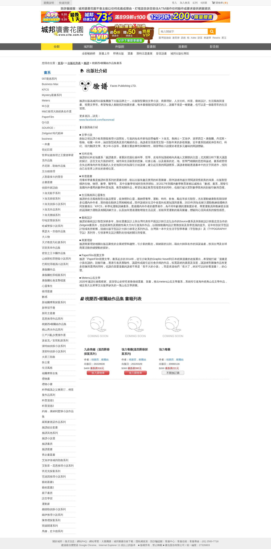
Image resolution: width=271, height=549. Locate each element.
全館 (57, 46)
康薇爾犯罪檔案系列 (54, 274)
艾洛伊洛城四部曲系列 (55, 460)
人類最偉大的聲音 (52, 176)
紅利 (195, 2)
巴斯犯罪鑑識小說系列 (55, 264)
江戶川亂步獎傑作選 (54, 335)
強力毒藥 (164, 349)
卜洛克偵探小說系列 (54, 204)
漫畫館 (182, 46)
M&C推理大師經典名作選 (57, 111)
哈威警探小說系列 (52, 225)
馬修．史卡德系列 (52, 531)
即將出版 (118, 53)
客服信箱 (182, 541)
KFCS (45, 89)
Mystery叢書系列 (52, 95)
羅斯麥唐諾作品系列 (54, 421)
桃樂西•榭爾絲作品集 (54, 324)
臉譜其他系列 (50, 432)
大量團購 (106, 541)
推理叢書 (47, 291)
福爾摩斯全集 (50, 373)
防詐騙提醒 (156, 541)
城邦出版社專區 (180, 53)
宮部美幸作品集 (51, 247)
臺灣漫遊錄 (165, 38)
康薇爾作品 (48, 269)
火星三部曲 (48, 356)
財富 (200, 38)
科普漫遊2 (48, 405)
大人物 (46, 236)
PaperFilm (48, 116)
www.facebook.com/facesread (96, 119)
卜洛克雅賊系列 (51, 214)
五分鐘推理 (48, 171)
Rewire (216, 38)
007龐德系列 (49, 78)
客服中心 (170, 541)
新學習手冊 (48, 307)
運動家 (46, 503)
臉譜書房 (47, 443)
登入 (174, 2)
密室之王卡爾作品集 (54, 253)
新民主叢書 (48, 313)
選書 (130, 53)
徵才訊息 (70, 541)
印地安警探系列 (51, 220)
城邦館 (88, 46)
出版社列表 (74, 63)
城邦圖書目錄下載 (123, 541)
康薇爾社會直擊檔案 (54, 280)
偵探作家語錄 (50, 187)
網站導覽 (94, 541)
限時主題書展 (144, 53)
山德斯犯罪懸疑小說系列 (56, 258)
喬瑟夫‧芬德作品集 (54, 231)
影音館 (214, 46)
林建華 (207, 38)
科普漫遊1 (48, 400)
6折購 (204, 2)
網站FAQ (82, 541)
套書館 (151, 46)
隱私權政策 (142, 541)
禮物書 (46, 378)
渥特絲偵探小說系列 (54, 345)
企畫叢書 (47, 182)
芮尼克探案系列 (51, 471)
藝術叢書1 (48, 482)
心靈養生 (47, 285)
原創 (183, 38)
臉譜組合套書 (50, 427)
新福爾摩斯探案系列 (54, 302)
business (47, 138)
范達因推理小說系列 (54, 476)
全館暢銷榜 (88, 53)
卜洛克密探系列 (51, 198)
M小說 (45, 105)
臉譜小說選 (48, 438)
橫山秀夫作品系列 (52, 329)
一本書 (46, 144)
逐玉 (224, 38)
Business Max (50, 84)
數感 (44, 296)
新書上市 (104, 53)
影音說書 (161, 53)
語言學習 (47, 498)
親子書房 (47, 492)
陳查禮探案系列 (51, 520)
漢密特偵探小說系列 (54, 351)
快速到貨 (64, 2)
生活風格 (47, 367)
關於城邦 (57, 541)
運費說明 (48, 2)
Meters (46, 100)
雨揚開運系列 (50, 525)
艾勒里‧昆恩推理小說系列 (58, 465)
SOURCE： (49, 127)
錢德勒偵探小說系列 (54, 509)
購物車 (222, 2)
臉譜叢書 (47, 449)
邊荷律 (176, 38)
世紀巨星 (47, 149)
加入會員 (185, 2)
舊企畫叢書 (48, 454)
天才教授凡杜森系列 (54, 242)
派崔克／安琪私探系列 (55, 340)
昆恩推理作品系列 (52, 318)
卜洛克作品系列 (51, 209)
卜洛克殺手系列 (51, 193)
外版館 (119, 46)
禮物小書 (47, 384)
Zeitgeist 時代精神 (52, 133)
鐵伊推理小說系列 (52, 514)
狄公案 (46, 362)
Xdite (193, 38)
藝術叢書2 (48, 487)
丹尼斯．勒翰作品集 (54, 165)
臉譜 (86, 63)
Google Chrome (87, 545)
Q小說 (45, 122)
